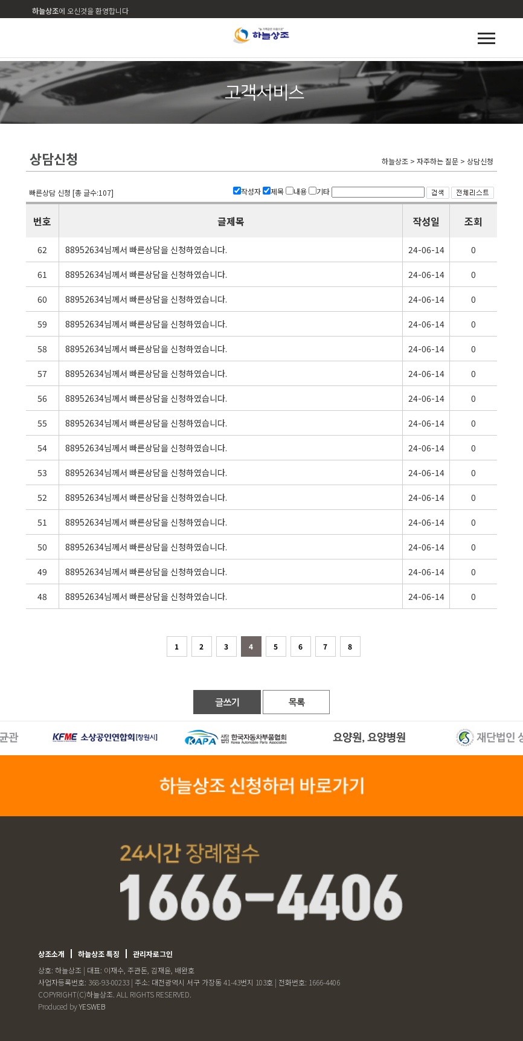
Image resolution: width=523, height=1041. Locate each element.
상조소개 (51, 954)
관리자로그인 (153, 954)
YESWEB (92, 1006)
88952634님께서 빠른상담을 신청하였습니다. (146, 249)
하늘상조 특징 (99, 954)
